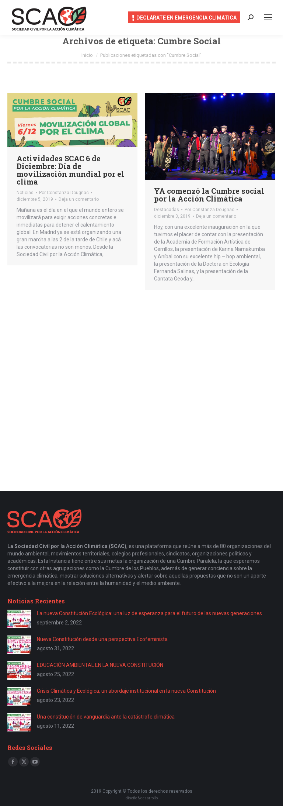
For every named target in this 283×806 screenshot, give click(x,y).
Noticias (25, 192)
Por (64, 192)
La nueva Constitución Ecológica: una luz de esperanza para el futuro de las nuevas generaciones (149, 613)
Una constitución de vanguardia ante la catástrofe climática (106, 717)
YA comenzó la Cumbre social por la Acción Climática (209, 194)
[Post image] (19, 619)
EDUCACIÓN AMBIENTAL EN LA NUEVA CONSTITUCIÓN (100, 665)
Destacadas (166, 209)
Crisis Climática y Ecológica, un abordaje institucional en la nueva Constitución (126, 691)
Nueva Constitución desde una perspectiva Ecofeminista (102, 639)
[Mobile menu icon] (268, 17)
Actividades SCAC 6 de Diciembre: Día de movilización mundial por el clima (70, 170)
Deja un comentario (79, 199)
